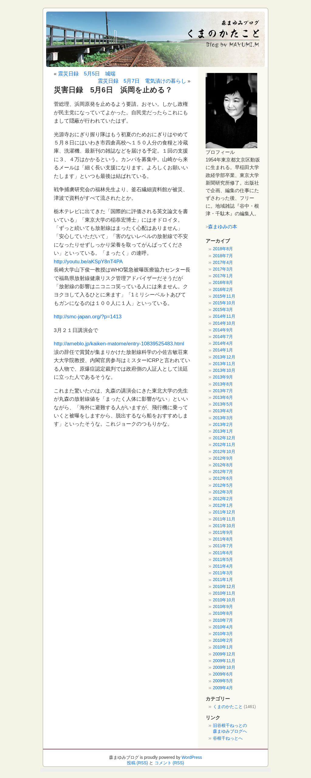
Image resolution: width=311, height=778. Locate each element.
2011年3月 (223, 573)
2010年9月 (223, 606)
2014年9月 (223, 330)
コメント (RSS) (169, 763)
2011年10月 (224, 526)
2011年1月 (223, 579)
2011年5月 (223, 559)
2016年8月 (223, 282)
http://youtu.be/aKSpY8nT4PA (88, 261)
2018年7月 (223, 256)
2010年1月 (223, 647)
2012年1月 (223, 505)
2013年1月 (223, 431)
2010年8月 (223, 613)
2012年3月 (223, 492)
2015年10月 (224, 303)
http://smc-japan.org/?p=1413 (87, 316)
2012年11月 (224, 444)
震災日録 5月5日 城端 (86, 74)
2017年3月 (223, 269)
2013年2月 (223, 424)
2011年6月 (223, 553)
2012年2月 (223, 498)
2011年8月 (223, 539)
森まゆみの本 (222, 226)
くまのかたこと (228, 706)
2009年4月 (223, 688)
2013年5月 (223, 404)
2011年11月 (224, 519)
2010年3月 (223, 633)
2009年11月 (224, 661)
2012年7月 (223, 471)
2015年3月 (223, 309)
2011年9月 (223, 532)
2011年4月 (223, 566)
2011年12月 (224, 512)
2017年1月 (223, 276)
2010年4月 (223, 627)
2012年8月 (223, 465)
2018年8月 (223, 249)
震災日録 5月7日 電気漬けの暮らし (142, 81)
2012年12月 (224, 438)
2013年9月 (223, 377)
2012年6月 (223, 478)
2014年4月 (223, 343)
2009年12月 (224, 654)
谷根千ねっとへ (228, 738)
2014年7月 (223, 336)
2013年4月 (223, 411)
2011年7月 (223, 546)
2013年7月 (223, 391)
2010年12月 (224, 586)
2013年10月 (224, 370)
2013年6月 (223, 397)
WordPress (192, 757)
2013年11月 (224, 363)
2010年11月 (224, 593)
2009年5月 (223, 681)
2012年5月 (223, 485)
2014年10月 (224, 323)
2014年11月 (224, 316)
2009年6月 (223, 674)
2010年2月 (223, 640)
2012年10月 (224, 451)
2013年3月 (223, 418)
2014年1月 (223, 350)
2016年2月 (223, 289)
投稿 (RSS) (137, 763)
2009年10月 (224, 667)
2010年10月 (224, 600)
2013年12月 (224, 357)
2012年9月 (223, 458)
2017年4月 (223, 262)
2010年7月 (223, 620)
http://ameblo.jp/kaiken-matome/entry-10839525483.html (119, 344)
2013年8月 (223, 384)
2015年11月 (224, 296)
